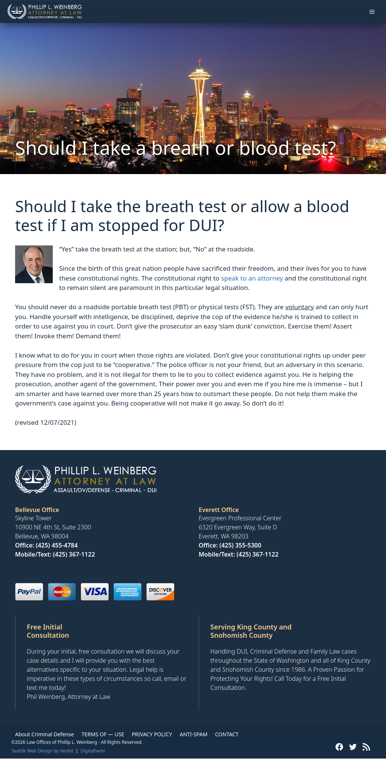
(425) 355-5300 (240, 545)
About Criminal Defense (44, 734)
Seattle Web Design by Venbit (42, 751)
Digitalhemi (93, 751)
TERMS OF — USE (102, 734)
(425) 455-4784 (57, 545)
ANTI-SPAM (194, 734)
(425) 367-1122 (74, 554)
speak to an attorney (252, 278)
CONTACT (226, 734)
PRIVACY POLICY (152, 734)
